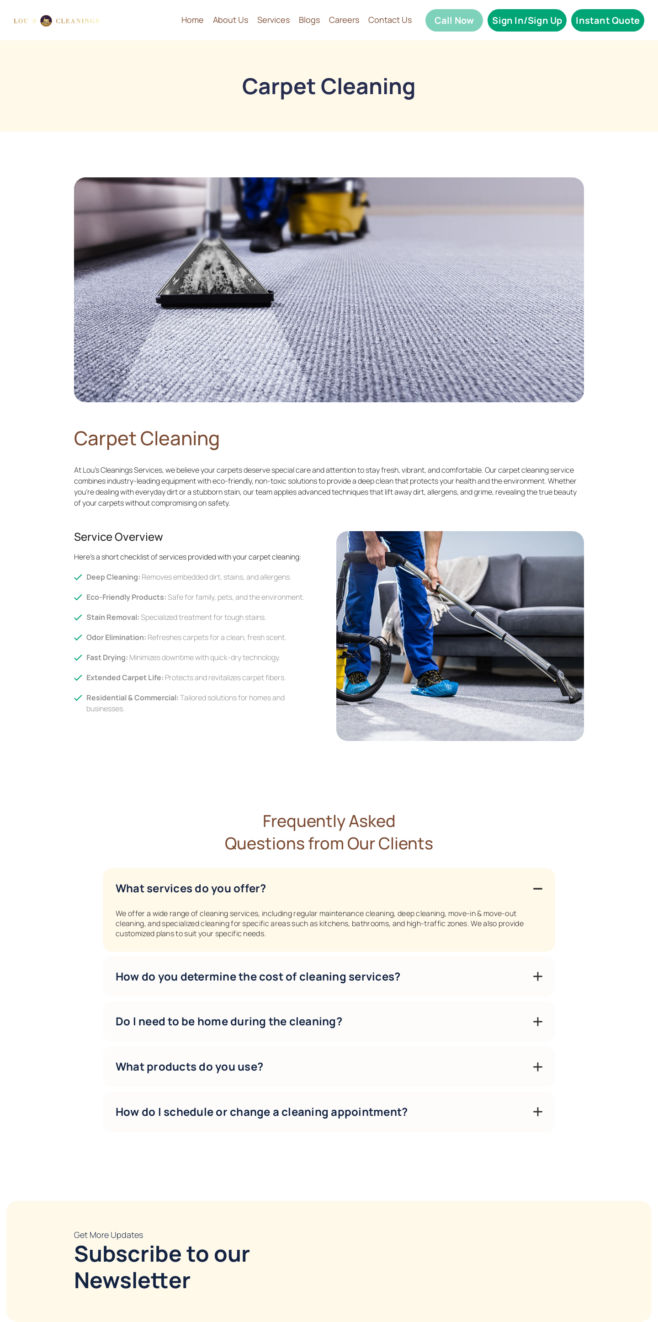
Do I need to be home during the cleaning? (229, 1021)
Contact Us (390, 20)
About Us (230, 20)
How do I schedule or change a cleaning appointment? (262, 1111)
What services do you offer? (191, 888)
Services (273, 20)
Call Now (454, 20)
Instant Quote (608, 20)
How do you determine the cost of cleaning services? (258, 976)
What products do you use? (189, 1066)
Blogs (309, 20)
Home (192, 20)
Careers (344, 20)
